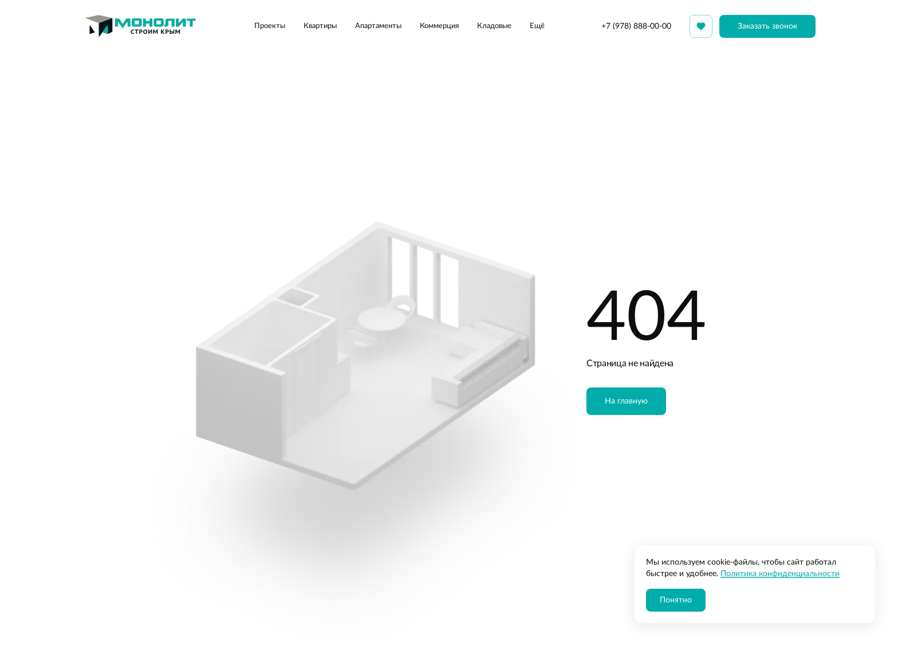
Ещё (537, 26)
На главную (626, 401)
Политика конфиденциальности (780, 574)
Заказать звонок (767, 26)
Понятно (676, 600)
